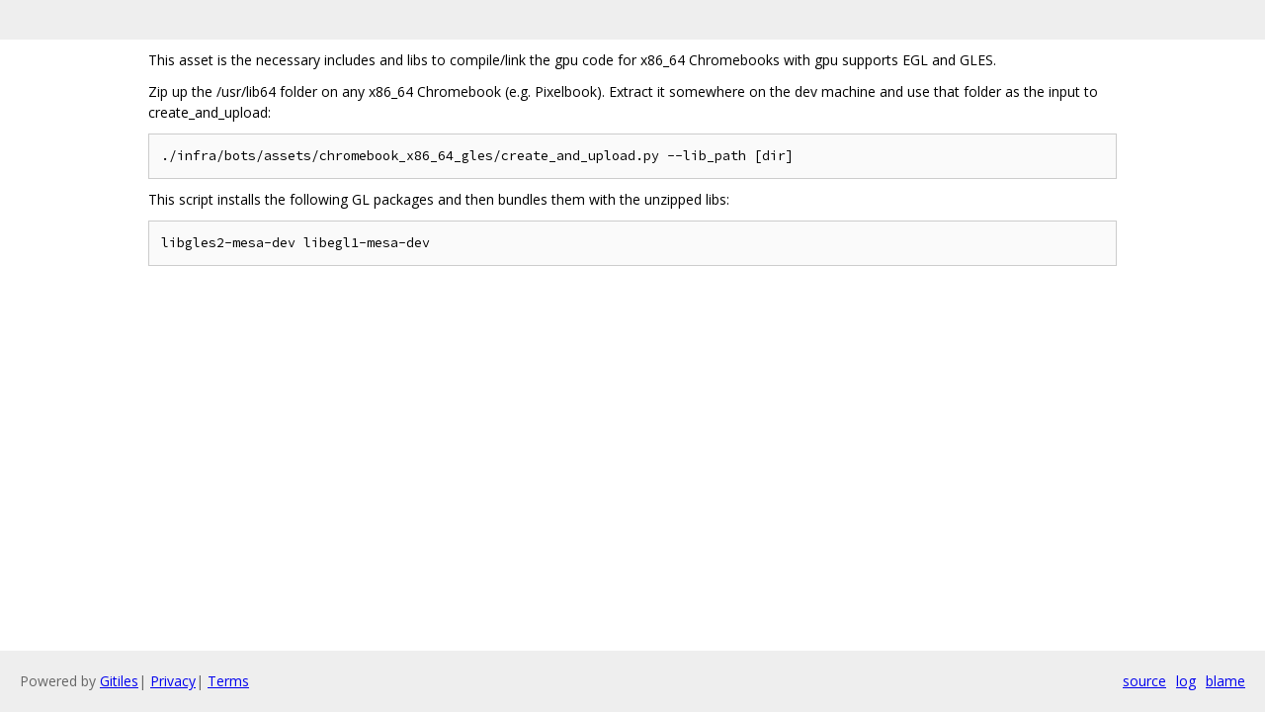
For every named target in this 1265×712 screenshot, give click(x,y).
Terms (228, 680)
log (1186, 680)
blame (1225, 680)
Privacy (173, 680)
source (1144, 680)
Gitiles (119, 680)
